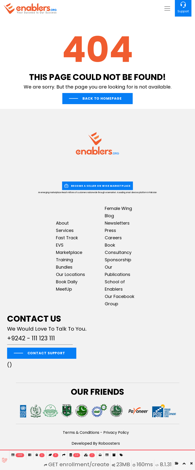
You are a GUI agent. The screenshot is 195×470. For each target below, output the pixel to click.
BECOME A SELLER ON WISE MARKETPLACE (97, 186)
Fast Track (67, 238)
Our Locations (70, 274)
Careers (113, 238)
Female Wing (118, 208)
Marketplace (69, 252)
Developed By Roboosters (96, 443)
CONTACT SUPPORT (46, 353)
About (62, 223)
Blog (109, 216)
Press (110, 230)
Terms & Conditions (81, 432)
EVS (59, 245)
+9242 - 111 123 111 (31, 338)
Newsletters (117, 223)
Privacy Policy (116, 432)
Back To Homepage (102, 98)
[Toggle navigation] (166, 8)
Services (65, 230)
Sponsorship (118, 260)
